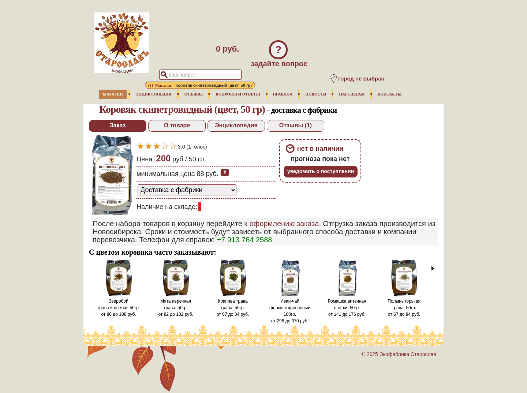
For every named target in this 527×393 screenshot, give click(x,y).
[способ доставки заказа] (187, 189)
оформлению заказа (284, 224)
